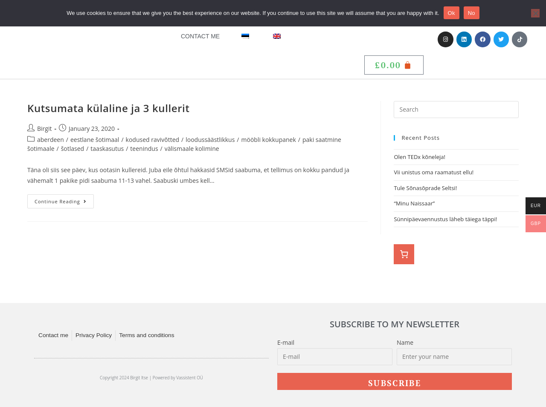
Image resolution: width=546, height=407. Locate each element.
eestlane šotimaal (94, 140)
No (471, 13)
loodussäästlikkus (210, 140)
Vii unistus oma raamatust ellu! (434, 172)
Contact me (200, 36)
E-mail (285, 342)
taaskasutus (107, 148)
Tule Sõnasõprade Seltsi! (425, 188)
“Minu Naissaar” (414, 203)
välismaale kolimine (192, 148)
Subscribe (394, 383)
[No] (535, 13)
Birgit (44, 128)
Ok (451, 13)
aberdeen (50, 140)
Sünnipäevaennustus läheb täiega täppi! (445, 219)
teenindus (144, 148)
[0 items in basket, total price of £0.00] (404, 254)
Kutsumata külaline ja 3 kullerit (108, 108)
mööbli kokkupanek (268, 140)
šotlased (72, 148)
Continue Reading (64, 199)
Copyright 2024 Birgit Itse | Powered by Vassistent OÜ (151, 378)
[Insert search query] (456, 109)
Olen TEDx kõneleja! (419, 157)
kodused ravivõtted (153, 140)
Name (405, 342)
